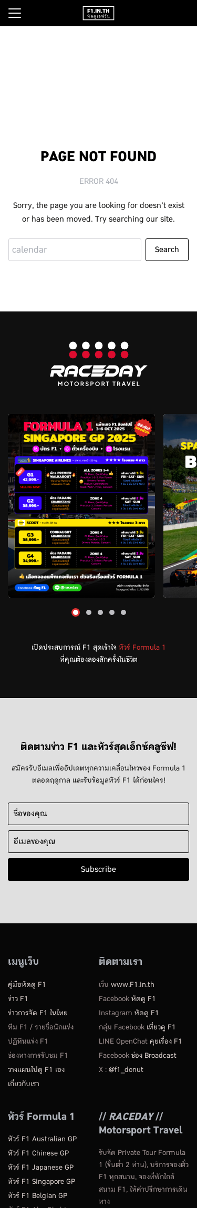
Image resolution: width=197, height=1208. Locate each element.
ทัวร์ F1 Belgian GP (37, 1195)
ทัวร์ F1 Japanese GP (41, 1167)
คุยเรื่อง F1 (166, 1041)
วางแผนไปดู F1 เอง (36, 1069)
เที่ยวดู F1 (161, 1027)
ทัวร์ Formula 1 (142, 647)
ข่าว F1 (18, 998)
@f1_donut (126, 1069)
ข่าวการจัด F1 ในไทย (38, 1012)
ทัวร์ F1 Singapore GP (41, 1181)
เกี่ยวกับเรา (23, 1083)
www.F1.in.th (132, 984)
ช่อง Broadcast (154, 1055)
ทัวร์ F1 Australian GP (42, 1138)
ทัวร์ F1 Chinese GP (38, 1153)
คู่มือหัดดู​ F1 (27, 984)
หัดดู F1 (143, 998)
